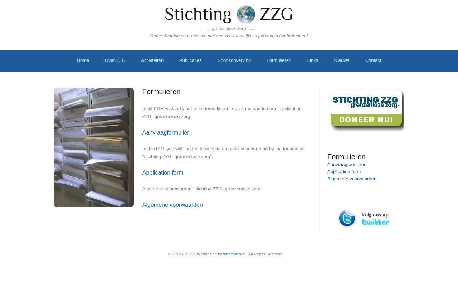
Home (83, 60)
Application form (163, 173)
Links (312, 60)
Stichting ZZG (229, 14)
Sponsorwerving (234, 60)
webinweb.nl (234, 254)
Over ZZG (115, 60)
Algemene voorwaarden (172, 205)
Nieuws (342, 60)
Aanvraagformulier (165, 133)
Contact (373, 60)
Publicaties (190, 60)
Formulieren (279, 60)
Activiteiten (152, 60)
